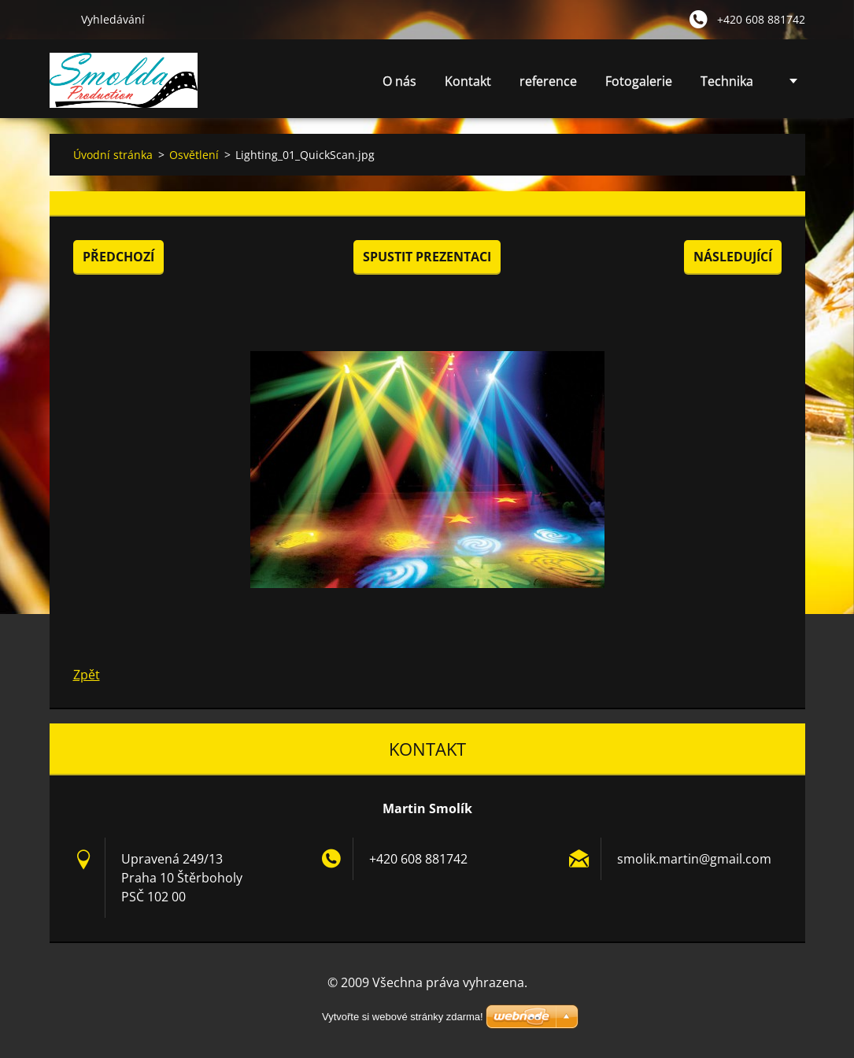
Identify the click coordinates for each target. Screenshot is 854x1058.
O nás (399, 81)
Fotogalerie (638, 81)
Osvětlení (194, 154)
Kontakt (468, 81)
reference (548, 81)
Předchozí (118, 256)
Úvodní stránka (113, 154)
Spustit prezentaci (427, 256)
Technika (727, 85)
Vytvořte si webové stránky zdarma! (402, 1017)
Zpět (86, 674)
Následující (732, 256)
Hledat (59, 19)
